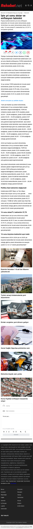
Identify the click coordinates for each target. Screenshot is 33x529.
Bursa (2, 489)
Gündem (3, 492)
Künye (19, 500)
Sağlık (2, 497)
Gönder (16, 434)
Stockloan (13, 483)
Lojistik (3, 506)
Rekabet (19, 492)
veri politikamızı (19, 527)
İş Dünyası (4, 503)
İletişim (19, 503)
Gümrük (3, 500)
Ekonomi (26, 13)
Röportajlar (4, 494)
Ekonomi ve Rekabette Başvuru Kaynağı (11, 13)
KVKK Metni (20, 506)
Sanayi (19, 494)
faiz (27, 193)
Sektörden (20, 497)
